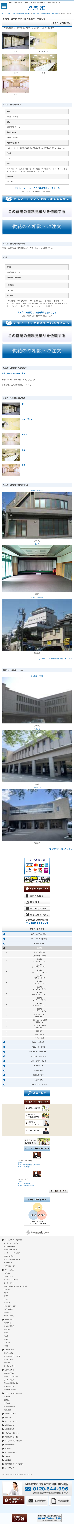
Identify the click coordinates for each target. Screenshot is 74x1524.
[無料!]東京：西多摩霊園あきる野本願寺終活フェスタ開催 (29, 1165)
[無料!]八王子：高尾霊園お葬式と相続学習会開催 (26, 1183)
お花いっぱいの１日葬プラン (39, 1015)
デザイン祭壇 (39, 1038)
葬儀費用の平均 (9, 1386)
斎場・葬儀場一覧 (10, 1406)
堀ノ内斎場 (37, 787)
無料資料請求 (9, 1429)
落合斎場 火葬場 (37, 676)
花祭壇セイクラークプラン (39, 1010)
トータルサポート (10, 1366)
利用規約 (8, 1456)
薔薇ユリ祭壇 (39, 1034)
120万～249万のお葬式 (39, 939)
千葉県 (6, 1333)
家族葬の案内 (38, 1066)
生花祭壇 (38, 948)
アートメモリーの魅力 (11, 1243)
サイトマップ (9, 1468)
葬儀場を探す (9, 1319)
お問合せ (8, 1448)
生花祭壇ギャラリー (10, 1266)
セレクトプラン (9, 1283)
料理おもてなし (9, 1316)
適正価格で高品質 (10, 1246)
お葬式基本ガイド (11, 1370)
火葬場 (6, 1346)
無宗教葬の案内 (38, 1075)
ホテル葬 (7, 1289)
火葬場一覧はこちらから (62, 849)
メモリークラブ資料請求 (13, 1441)
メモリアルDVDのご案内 (38, 1084)
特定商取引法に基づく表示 (14, 1464)
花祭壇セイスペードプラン (39, 999)
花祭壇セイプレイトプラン (39, 993)
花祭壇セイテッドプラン (39, 1004)
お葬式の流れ (9, 1350)
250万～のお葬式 (39, 943)
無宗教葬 (7, 1303)
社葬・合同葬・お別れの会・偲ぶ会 (15, 1286)
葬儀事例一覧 (8, 1263)
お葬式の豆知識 (9, 1373)
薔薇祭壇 (39, 1031)
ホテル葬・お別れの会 (38, 1056)
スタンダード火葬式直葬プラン (39, 1026)
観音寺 (37, 544)
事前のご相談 (8, 1359)
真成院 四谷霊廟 (37, 597)
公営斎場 (7, 1342)
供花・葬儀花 (8, 1309)
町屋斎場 (37, 729)
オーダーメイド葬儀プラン (38, 1052)
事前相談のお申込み (12, 1437)
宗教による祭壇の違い (11, 1383)
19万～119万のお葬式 (38, 934)
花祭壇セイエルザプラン (39, 982)
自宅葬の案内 (38, 1070)
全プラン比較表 (39, 952)
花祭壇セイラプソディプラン (39, 966)
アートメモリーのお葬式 (13, 1240)
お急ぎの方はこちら (12, 1433)
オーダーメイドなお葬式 (12, 1253)
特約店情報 (7, 1410)
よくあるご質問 (9, 1380)
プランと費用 (9, 1270)
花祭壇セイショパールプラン (39, 971)
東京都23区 (7, 1323)
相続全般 (7, 1363)
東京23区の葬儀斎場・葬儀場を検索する (45, 13)
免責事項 (8, 1460)
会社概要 (7, 1397)
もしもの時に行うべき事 (12, 1356)
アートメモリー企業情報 (13, 1393)
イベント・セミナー (12, 1421)
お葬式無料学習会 (10, 1389)
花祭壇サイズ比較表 (39, 956)
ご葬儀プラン (8, 1276)
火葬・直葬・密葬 (10, 1306)
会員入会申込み (10, 1444)
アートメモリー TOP (8, 13)
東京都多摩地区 (9, 1326)
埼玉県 (6, 1336)
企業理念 (7, 1400)
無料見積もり (9, 1425)
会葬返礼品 (39, 1080)
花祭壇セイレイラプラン (39, 977)
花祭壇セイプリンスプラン (39, 960)
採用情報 (7, 1403)
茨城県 (6, 1339)
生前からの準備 (10, 1414)
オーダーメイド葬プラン (12, 1280)
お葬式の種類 (8, 1353)
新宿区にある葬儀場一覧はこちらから (56, 659)
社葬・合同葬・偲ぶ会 (38, 1061)
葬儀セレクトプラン (39, 1047)
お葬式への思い (9, 1256)
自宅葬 (6, 1296)
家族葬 (6, 1293)
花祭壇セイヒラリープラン (39, 988)
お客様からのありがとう (12, 1259)
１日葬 (6, 1299)
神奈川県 (7, 1329)
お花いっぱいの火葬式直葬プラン (39, 1021)
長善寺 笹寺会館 (37, 490)
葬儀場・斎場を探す (23, 13)
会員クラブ (8, 1417)
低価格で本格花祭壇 (10, 1250)
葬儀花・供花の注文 (39, 1042)
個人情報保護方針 (11, 1452)
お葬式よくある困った (11, 1376)
